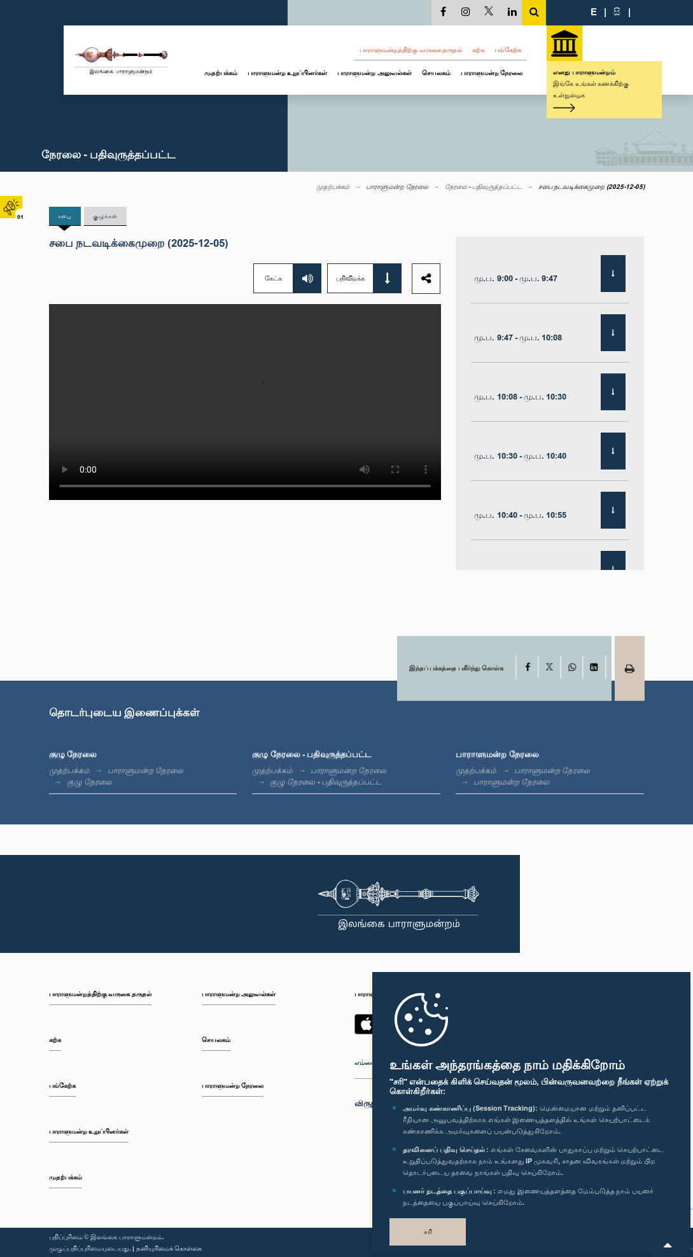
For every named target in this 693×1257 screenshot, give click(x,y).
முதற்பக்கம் (220, 72)
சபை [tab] (66, 215)
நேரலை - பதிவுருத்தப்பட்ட (483, 186)
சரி (428, 1231)
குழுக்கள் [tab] (108, 215)
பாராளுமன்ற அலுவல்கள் (374, 72)
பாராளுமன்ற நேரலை (492, 72)
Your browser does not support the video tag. (245, 402)
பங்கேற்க (507, 49)
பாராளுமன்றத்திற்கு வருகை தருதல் (411, 49)
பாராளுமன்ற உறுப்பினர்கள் (288, 72)
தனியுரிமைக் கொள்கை (169, 1248)
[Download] (613, 274)
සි (616, 11)
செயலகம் (436, 72)
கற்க (478, 49)
